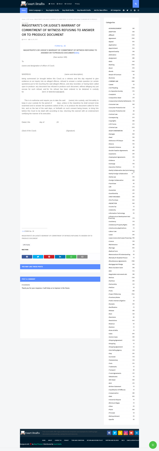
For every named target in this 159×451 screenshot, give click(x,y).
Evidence (121, 160)
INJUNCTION (121, 203)
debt (121, 396)
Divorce (121, 144)
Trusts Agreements (121, 373)
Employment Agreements (121, 157)
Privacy (77, 4)
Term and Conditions (77, 440)
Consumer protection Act (121, 111)
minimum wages (121, 403)
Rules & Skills (121, 330)
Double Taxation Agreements (121, 150)
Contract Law (121, 114)
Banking (121, 65)
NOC (121, 271)
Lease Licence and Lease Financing (121, 238)
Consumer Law (121, 104)
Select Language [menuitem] (35, 10)
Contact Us (58, 440)
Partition (121, 281)
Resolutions (121, 320)
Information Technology (121, 213)
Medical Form (121, 251)
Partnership (121, 284)
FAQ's (123, 440)
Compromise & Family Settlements (121, 101)
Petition (121, 287)
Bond (121, 68)
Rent (121, 314)
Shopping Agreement (121, 347)
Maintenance (121, 244)
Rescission (121, 317)
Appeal (121, 41)
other (121, 406)
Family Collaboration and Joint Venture (121, 170)
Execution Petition (121, 167)
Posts (121, 291)
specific (121, 419)
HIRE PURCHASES (121, 197)
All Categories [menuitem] (116, 10)
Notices (121, 277)
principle (121, 413)
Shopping (121, 343)
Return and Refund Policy (95, 440)
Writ (121, 383)
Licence (121, 241)
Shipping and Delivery (112, 440)
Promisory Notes (121, 297)
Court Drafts (58, 444)
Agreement (121, 38)
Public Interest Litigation (121, 301)
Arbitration (121, 55)
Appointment (121, 48)
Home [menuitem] (24, 10)
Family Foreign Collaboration (121, 173)
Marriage (121, 248)
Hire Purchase (121, 200)
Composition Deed (121, 98)
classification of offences (121, 390)
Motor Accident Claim (121, 268)
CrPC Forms (29, 19)
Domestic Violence (121, 147)
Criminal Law (121, 127)
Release (121, 310)
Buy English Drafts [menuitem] (52, 10)
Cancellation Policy (133, 440)
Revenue (121, 324)
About (59, 4)
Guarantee (121, 190)
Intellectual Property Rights (121, 225)
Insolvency (121, 221)
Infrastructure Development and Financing (121, 217)
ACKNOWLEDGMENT (121, 28)
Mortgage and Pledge (121, 264)
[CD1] (76, 53)
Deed (121, 137)
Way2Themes (38, 444)
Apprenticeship (121, 51)
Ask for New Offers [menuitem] (100, 10)
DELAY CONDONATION (121, 131)
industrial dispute (121, 400)
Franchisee (121, 183)
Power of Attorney (121, 294)
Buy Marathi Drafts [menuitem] (84, 10)
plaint (121, 409)
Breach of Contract (121, 74)
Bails (121, 61)
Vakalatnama (121, 376)
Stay (121, 353)
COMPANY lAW (121, 81)
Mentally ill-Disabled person (121, 258)
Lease (121, 235)
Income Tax (121, 206)
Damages (121, 134)
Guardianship (121, 193)
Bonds (121, 71)
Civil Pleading (121, 88)
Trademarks (121, 367)
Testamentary (121, 360)
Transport (121, 370)
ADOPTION (121, 32)
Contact (68, 4)
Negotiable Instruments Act (121, 274)
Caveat (121, 84)
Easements (121, 154)
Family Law (121, 177)
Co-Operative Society (121, 91)
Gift (121, 187)
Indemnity (121, 210)
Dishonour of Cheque (121, 140)
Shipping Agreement (121, 340)
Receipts (121, 304)
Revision (121, 327)
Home (52, 4)
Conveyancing (121, 117)
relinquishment (121, 416)
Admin (25, 39)
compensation (121, 393)
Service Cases (121, 337)
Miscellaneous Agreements (121, 261)
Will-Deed (121, 380)
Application (121, 45)
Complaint (121, 94)
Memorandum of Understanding (121, 254)
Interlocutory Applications (121, 228)
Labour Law (121, 231)
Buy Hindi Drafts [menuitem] (68, 10)
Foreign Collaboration (121, 180)
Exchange (121, 164)
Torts (121, 363)
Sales (121, 334)
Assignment (121, 58)
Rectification (121, 307)
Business (121, 78)
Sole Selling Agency (121, 350)
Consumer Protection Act (121, 107)
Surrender (121, 357)
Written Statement (121, 386)
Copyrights (121, 121)
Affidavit (121, 35)
